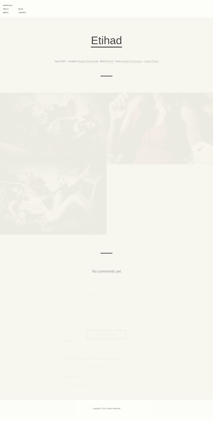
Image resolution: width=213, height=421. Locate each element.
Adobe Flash (151, 61)
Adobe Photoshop (132, 61)
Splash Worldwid (87, 61)
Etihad (109, 61)
